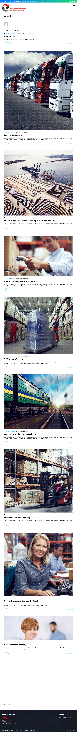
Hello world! (9, 36)
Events (12, 125)
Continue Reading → (69, 43)
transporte (7, 33)
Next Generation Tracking (15, 642)
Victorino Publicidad (29, 730)
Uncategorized (14, 33)
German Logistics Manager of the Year (20, 277)
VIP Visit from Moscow (13, 353)
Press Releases (14, 638)
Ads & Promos (14, 508)
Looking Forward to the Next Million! (20, 429)
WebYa (34, 730)
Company (13, 211)
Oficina (5, 1)
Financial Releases (14, 350)
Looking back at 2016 (13, 128)
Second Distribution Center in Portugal (21, 595)
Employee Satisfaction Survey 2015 (19, 512)
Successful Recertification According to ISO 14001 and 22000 (30, 214)
